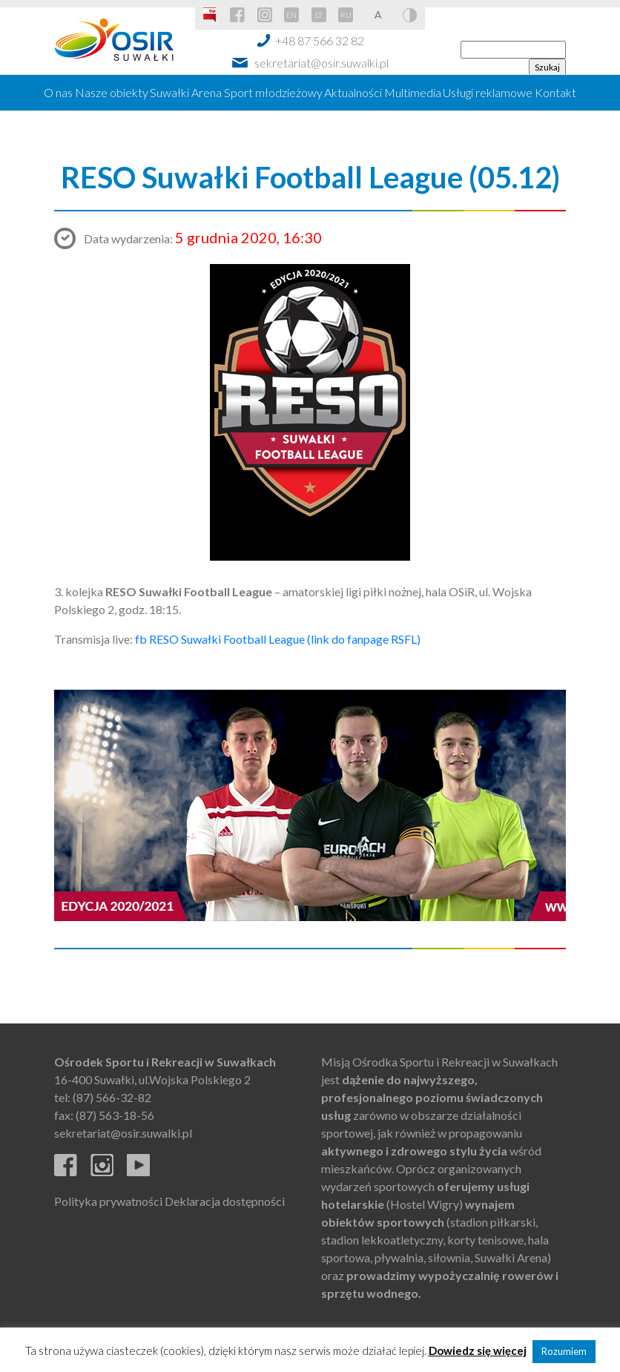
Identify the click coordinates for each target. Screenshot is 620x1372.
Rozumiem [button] (564, 1351)
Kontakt (555, 92)
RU (346, 14)
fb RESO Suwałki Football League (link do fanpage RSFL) (278, 639)
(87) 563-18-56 (115, 1115)
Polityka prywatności (108, 1201)
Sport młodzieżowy (273, 92)
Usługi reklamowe (487, 92)
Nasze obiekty (111, 92)
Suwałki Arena (186, 92)
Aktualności (353, 92)
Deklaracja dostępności (225, 1201)
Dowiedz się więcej (478, 1350)
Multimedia (412, 92)
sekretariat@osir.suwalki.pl (321, 63)
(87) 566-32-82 (112, 1097)
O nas (58, 92)
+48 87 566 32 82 (319, 40)
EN (291, 14)
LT (318, 14)
